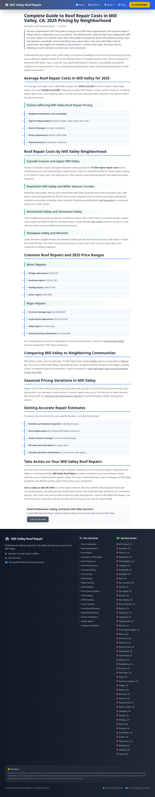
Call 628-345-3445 (38, 519)
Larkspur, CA (123, 565)
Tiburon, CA (123, 552)
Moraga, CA (123, 719)
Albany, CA (122, 754)
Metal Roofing (86, 582)
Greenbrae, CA (124, 570)
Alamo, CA (122, 724)
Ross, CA (122, 578)
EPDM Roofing (86, 600)
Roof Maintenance (88, 565)
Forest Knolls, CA (125, 621)
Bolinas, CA (123, 608)
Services (94, 4)
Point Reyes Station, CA (128, 630)
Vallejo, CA (122, 685)
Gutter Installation (88, 617)
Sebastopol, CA (124, 651)
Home (80, 4)
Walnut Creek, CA (125, 707)
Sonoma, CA (123, 668)
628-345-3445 (139, 4)
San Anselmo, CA (125, 582)
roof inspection (106, 200)
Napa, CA (122, 677)
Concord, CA (123, 698)
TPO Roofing (86, 595)
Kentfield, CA (123, 574)
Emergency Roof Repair (90, 557)
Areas (110, 4)
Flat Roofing (85, 578)
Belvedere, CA (124, 557)
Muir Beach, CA (124, 600)
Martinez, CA (123, 694)
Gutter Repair (86, 621)
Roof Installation (87, 544)
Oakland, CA (123, 749)
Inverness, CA (124, 638)
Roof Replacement (88, 548)
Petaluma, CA (124, 642)
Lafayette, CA (124, 711)
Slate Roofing (86, 587)
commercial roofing (114, 341)
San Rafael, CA (124, 591)
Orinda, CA (123, 715)
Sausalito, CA (123, 548)
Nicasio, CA (123, 625)
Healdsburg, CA (125, 664)
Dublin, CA (122, 737)
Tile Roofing (85, 574)
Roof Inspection (87, 561)
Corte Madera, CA (126, 561)
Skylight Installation (89, 625)
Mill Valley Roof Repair (26, 5)
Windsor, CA (123, 659)
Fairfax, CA (95, 361)
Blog (121, 4)
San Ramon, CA (124, 732)
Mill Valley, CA (124, 544)
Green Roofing (86, 604)
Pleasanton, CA (124, 741)
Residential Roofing (89, 612)
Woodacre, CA (124, 612)
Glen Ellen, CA (124, 672)
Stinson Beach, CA (126, 604)
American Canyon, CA (127, 681)
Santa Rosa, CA (124, 655)
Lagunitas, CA (124, 617)
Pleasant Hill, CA (125, 702)
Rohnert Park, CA (125, 647)
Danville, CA (123, 728)
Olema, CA (122, 634)
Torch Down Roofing (89, 591)
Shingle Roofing (87, 570)
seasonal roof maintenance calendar (63, 396)
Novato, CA (123, 595)
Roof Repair (85, 552)
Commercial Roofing (89, 608)
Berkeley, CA (123, 745)
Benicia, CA (123, 689)
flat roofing (97, 221)
